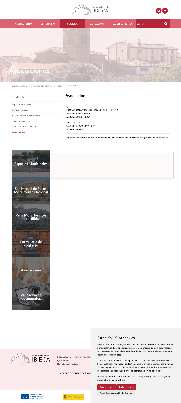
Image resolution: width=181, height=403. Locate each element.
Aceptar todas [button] (107, 387)
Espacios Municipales (21, 104)
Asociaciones (18, 132)
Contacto (65, 373)
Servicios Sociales (20, 110)
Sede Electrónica (122, 24)
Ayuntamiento (23, 24)
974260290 (62, 360)
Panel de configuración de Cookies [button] (116, 393)
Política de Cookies (114, 379)
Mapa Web (79, 373)
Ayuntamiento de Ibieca (39, 86)
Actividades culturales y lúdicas (26, 115)
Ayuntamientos (18, 86)
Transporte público (21, 121)
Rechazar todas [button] (126, 387)
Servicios (72, 24)
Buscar (164, 24)
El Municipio (48, 24)
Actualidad (97, 24)
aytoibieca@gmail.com (68, 364)
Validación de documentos (24, 126)
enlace (166, 137)
